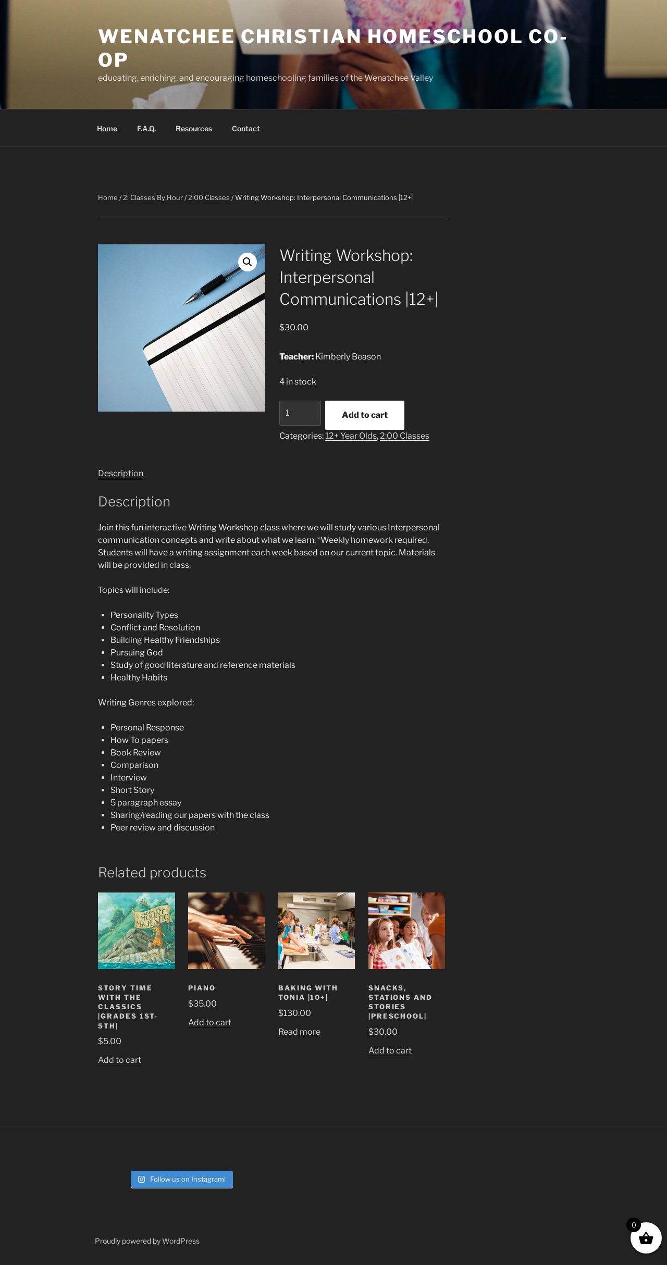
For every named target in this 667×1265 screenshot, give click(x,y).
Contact (246, 128)
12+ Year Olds (351, 436)
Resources (194, 128)
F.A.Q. (146, 128)
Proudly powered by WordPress (147, 1240)
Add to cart (365, 415)
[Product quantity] (300, 413)
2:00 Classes (209, 197)
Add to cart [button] (119, 1060)
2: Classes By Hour (153, 197)
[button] (247, 262)
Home (107, 128)
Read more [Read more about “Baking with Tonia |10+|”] (299, 1032)
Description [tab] (120, 473)
